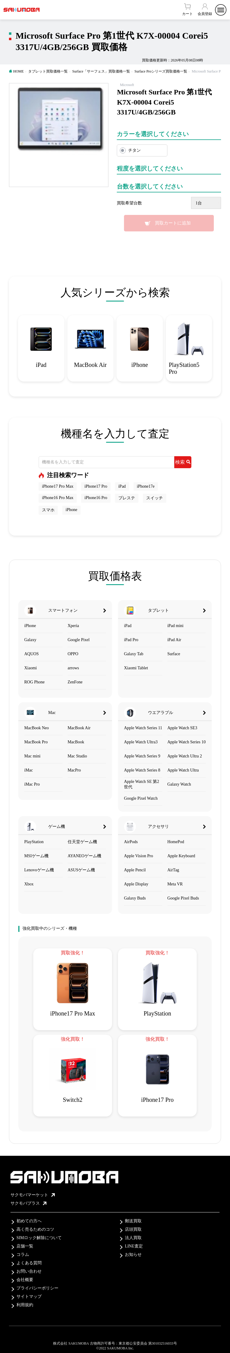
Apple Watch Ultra (183, 770)
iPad (122, 486)
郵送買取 (133, 1221)
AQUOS (31, 654)
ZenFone (75, 682)
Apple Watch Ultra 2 (184, 756)
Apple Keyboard (181, 856)
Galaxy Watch (179, 784)
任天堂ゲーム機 (82, 842)
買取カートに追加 (173, 223)
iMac (28, 770)
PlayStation (34, 842)
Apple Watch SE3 (182, 728)
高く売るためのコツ (35, 1229)
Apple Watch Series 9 (142, 756)
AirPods (131, 842)
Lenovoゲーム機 (39, 870)
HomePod (175, 842)
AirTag (173, 870)
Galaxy (30, 640)
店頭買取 (133, 1229)
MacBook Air (79, 728)
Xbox (29, 884)
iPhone (71, 509)
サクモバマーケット (32, 1195)
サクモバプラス (28, 1203)
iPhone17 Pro (95, 486)
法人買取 (133, 1238)
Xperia (73, 625)
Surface (173, 654)
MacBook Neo (36, 728)
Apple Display (136, 884)
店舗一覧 (24, 1246)
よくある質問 (29, 1263)
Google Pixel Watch (141, 798)
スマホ (48, 510)
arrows (73, 668)
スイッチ (154, 498)
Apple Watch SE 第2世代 (141, 784)
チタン (134, 150)
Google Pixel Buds (183, 898)
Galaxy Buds (135, 898)
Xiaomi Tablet (136, 668)
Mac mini (32, 756)
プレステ (126, 498)
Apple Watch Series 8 (142, 770)
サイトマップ (29, 1296)
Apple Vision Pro (138, 856)
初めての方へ (29, 1221)
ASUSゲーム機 (81, 870)
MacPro (74, 770)
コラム (22, 1254)
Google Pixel (79, 640)
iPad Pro (131, 640)
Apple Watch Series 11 (143, 728)
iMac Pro (32, 784)
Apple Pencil (135, 870)
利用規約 (24, 1305)
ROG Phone (34, 682)
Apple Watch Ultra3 (141, 742)
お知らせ (133, 1254)
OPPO (73, 654)
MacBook (76, 742)
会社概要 (24, 1279)
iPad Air (174, 640)
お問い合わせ (29, 1271)
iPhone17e (146, 486)
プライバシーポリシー (37, 1288)
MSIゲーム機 (36, 856)
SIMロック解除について (39, 1238)
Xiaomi (30, 668)
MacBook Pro (36, 742)
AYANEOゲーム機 (84, 856)
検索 (182, 462)
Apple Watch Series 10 (186, 742)
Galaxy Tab (133, 654)
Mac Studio (77, 756)
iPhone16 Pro (95, 497)
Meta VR (175, 884)
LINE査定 (134, 1246)
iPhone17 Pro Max (57, 486)
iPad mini (175, 625)
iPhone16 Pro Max (57, 497)
